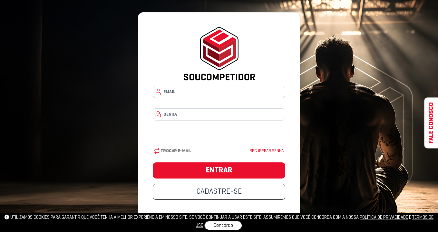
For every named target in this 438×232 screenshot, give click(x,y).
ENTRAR (219, 170)
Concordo (223, 225)
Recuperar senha (266, 151)
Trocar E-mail (172, 151)
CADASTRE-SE (219, 191)
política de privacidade (384, 217)
